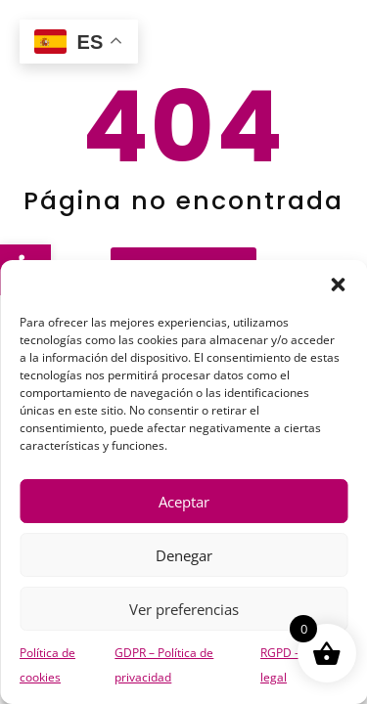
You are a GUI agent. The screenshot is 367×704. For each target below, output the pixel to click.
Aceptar (184, 501)
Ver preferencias (184, 609)
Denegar (184, 555)
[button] (337, 284)
